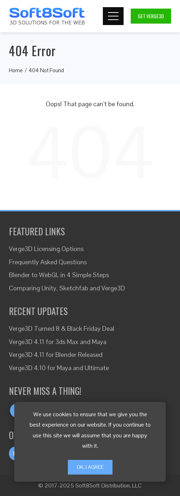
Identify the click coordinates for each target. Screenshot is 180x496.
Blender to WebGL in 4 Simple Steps (59, 275)
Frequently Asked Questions (48, 262)
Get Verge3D (151, 16)
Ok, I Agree (90, 467)
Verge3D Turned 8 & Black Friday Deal (61, 328)
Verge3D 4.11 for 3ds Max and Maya (57, 342)
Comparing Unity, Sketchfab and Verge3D (67, 288)
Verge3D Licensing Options (46, 249)
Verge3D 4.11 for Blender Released (55, 354)
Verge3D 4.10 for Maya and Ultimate (59, 368)
